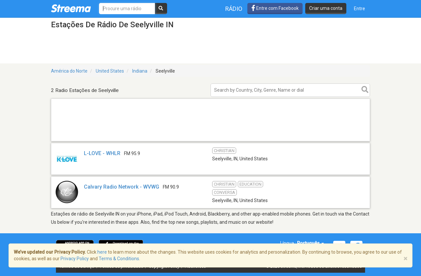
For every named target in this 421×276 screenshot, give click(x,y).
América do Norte (69, 71)
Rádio (233, 8)
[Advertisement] (210, 140)
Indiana (139, 71)
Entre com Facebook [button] (275, 8)
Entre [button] (359, 8)
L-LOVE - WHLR (102, 153)
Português (310, 243)
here (102, 252)
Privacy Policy (75, 258)
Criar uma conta (325, 8)
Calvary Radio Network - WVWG (121, 187)
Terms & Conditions (119, 258)
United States (110, 71)
